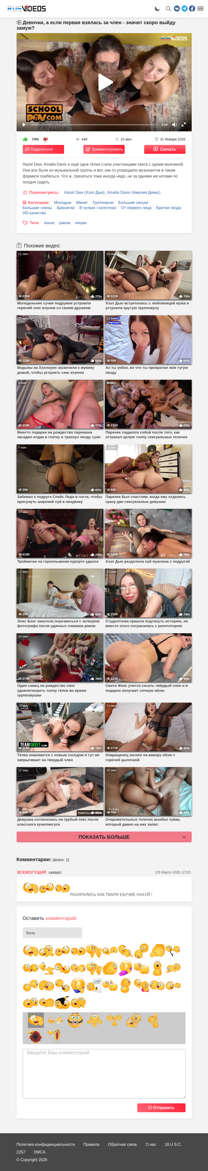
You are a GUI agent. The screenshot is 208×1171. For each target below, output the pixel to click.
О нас (151, 1144)
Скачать (168, 149)
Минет (82, 202)
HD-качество (34, 213)
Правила (91, 1144)
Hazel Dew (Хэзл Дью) (84, 192)
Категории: (39, 202)
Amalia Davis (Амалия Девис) (134, 192)
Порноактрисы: (44, 192)
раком (64, 223)
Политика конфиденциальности (46, 1144)
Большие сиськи (133, 202)
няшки (80, 223)
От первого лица (136, 208)
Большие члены (37, 208)
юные (49, 223)
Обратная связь (122, 1144)
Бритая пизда (168, 208)
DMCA (40, 1152)
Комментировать (107, 149)
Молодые (62, 202)
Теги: (35, 223)
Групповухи (103, 202)
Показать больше (104, 837)
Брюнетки (66, 208)
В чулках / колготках (97, 208)
